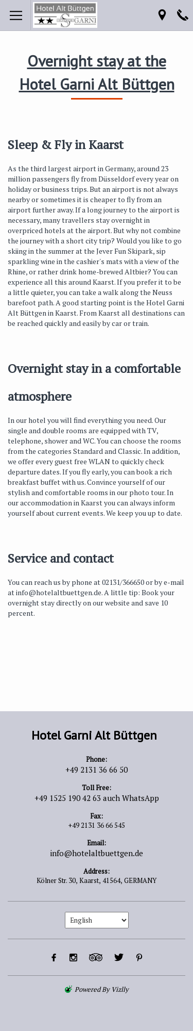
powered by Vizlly (102, 989)
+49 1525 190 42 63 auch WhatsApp (96, 798)
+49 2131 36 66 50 (96, 769)
